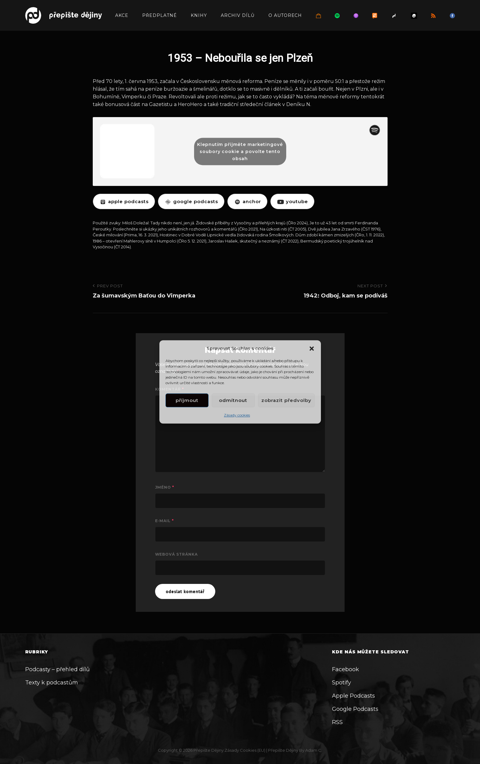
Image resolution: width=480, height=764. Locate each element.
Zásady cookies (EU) (244, 750)
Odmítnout (233, 400)
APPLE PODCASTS (124, 201)
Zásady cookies (237, 415)
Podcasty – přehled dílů (57, 669)
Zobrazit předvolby (286, 400)
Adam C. (313, 750)
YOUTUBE (292, 202)
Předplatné (159, 15)
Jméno (164, 487)
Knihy (199, 15)
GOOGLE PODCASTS (191, 201)
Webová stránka (176, 554)
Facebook (345, 669)
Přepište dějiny (208, 750)
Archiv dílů (238, 15)
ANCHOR (247, 201)
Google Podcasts (355, 709)
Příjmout (187, 400)
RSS (337, 722)
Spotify (341, 682)
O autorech (285, 15)
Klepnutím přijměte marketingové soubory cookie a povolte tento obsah (240, 151)
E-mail (164, 520)
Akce (121, 15)
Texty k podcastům (51, 682)
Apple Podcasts (353, 695)
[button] (312, 348)
